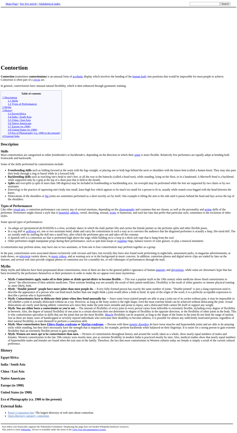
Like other (118, 207)
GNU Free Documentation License (89, 429)
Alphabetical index (49, 3)
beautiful (64, 212)
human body (139, 76)
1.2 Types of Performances (22, 103)
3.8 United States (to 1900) (22, 129)
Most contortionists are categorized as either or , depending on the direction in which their (67, 154)
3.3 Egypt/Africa (17, 113)
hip (47, 196)
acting (208, 209)
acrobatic (78, 76)
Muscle (109, 314)
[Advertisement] (118, 36)
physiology (177, 269)
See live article (28, 3)
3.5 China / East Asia (19, 119)
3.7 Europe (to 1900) (19, 126)
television (24, 256)
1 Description (9, 97)
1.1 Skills (13, 100)
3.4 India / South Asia (19, 116)
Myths (5, 266)
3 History (7, 110)
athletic (74, 212)
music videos (58, 256)
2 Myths (6, 107)
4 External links (11, 136)
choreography (127, 209)
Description (9, 144)
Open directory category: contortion (28, 415)
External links (11, 406)
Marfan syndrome (92, 324)
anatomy (161, 269)
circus (36, 79)
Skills (4, 151)
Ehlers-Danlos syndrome (62, 324)
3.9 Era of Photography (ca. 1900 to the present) (34, 132)
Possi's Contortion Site (21, 412)
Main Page (12, 3)
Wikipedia (26, 429)
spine (137, 154)
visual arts (19, 209)
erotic (113, 212)
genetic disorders (139, 324)
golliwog (31, 231)
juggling (122, 240)
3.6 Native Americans (19, 123)
